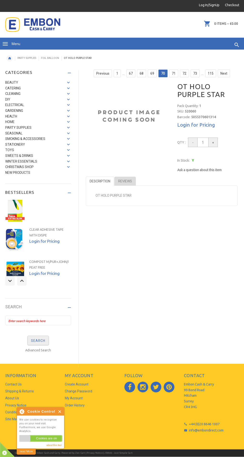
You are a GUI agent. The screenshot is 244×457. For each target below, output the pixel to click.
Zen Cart (80, 453)
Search (13, 307)
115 (211, 73)
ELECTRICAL (14, 105)
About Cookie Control (21, 411)
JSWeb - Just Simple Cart (118, 453)
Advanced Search (38, 350)
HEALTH (11, 116)
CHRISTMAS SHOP (19, 167)
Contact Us (13, 384)
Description (100, 181)
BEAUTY (11, 82)
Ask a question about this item (199, 170)
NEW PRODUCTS (17, 173)
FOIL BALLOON (50, 58)
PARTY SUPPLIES (26, 58)
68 (141, 73)
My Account (74, 398)
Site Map (12, 419)
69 (152, 73)
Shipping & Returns (19, 391)
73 (195, 73)
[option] (38, 206)
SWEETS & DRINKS (19, 156)
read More (26, 451)
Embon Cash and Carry (47, 453)
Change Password (78, 391)
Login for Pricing (196, 125)
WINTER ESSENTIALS (21, 161)
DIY (7, 99)
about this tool (54, 445)
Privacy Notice (15, 405)
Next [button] (22, 281)
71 (174, 73)
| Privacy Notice (93, 453)
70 (163, 73)
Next (223, 73)
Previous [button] (10, 281)
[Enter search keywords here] (38, 320)
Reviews (125, 181)
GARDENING (14, 111)
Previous (102, 73)
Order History (75, 405)
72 (184, 73)
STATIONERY (15, 144)
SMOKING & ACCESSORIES (25, 139)
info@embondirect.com (206, 430)
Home (9, 58)
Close (59, 411)
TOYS (9, 150)
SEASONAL (13, 133)
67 (131, 73)
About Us (12, 398)
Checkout (232, 5)
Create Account (76, 384)
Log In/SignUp (209, 5)
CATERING (13, 88)
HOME (10, 122)
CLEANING (12, 94)
